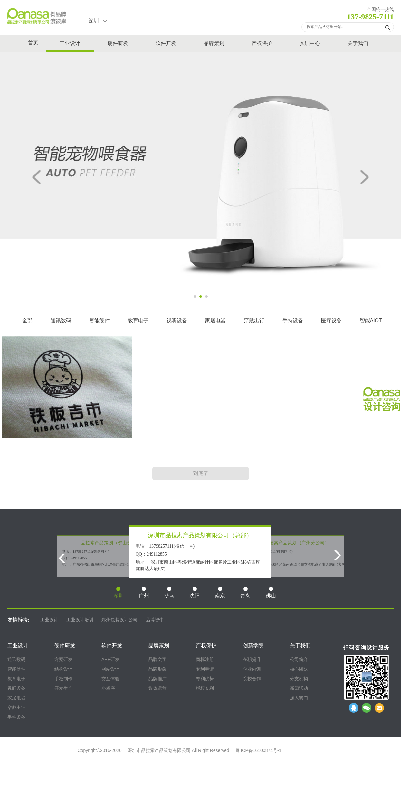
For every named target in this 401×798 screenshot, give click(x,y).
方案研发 (63, 659)
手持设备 (292, 320)
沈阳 (194, 592)
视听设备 (177, 320)
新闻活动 (299, 688)
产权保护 (262, 43)
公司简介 (299, 659)
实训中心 (310, 43)
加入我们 (299, 697)
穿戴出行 (254, 320)
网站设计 (110, 668)
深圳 (98, 20)
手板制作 (63, 678)
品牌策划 (214, 43)
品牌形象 (157, 668)
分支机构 (299, 678)
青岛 (245, 592)
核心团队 (299, 668)
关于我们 (358, 43)
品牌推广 (157, 678)
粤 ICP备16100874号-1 (258, 750)
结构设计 (63, 668)
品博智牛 (155, 619)
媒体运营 (157, 688)
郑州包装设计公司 (119, 619)
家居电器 (215, 320)
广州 (144, 592)
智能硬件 (99, 320)
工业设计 (70, 43)
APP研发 (110, 659)
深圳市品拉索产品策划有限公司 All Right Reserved (178, 750)
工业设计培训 (79, 619)
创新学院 (253, 645)
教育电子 (138, 320)
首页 (33, 42)
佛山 (271, 592)
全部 (27, 320)
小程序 (108, 688)
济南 (169, 592)
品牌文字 (157, 659)
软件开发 (166, 43)
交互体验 (110, 678)
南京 (220, 592)
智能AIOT (371, 320)
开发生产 (63, 688)
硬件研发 (118, 43)
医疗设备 (331, 320)
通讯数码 (61, 320)
